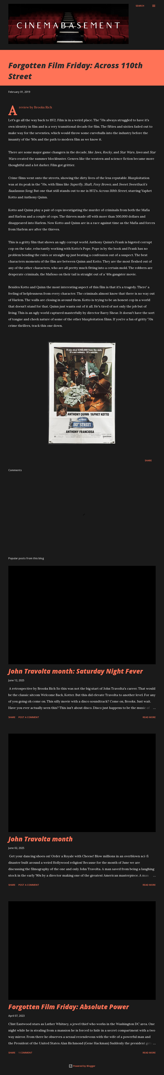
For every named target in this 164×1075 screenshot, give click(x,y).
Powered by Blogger (82, 1065)
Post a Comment (28, 717)
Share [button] (148, 460)
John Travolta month (40, 838)
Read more (149, 717)
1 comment (25, 1052)
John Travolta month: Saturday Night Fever (75, 671)
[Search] (140, 6)
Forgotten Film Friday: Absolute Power (68, 1006)
